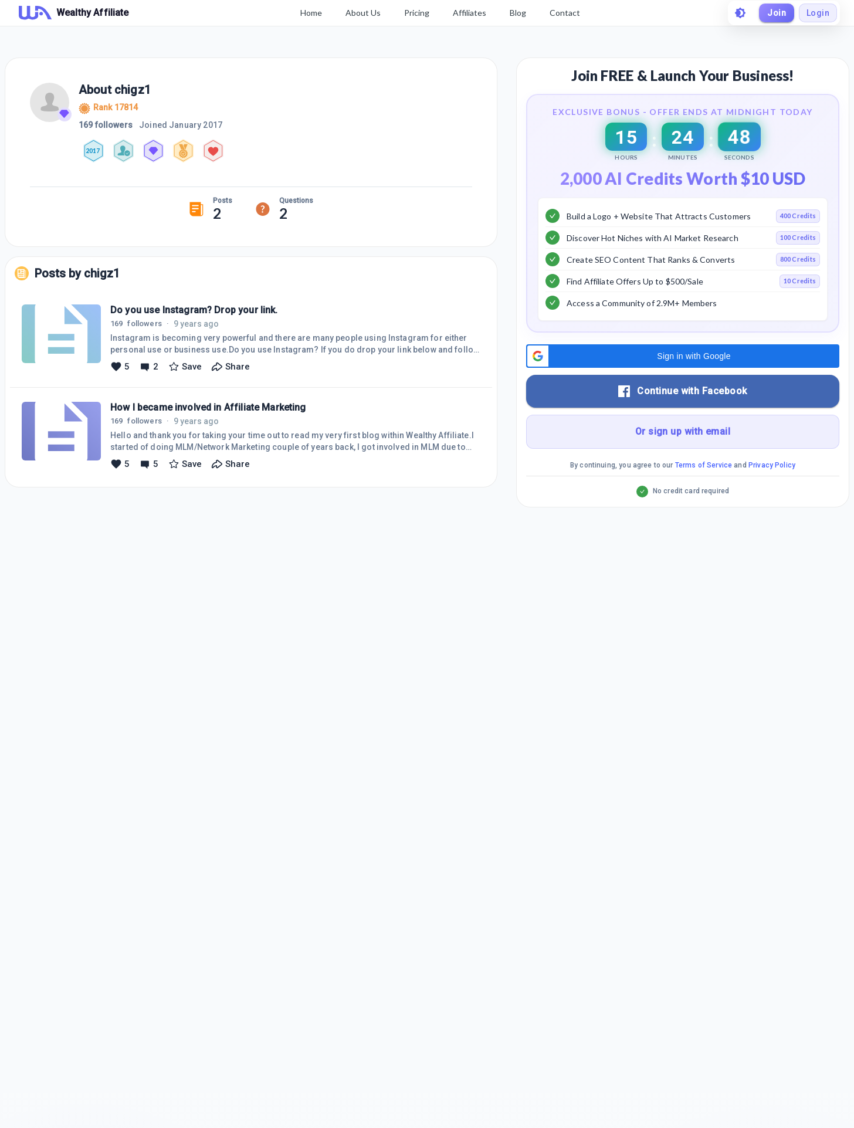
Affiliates (469, 13)
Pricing (416, 13)
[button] (682, 385)
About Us (363, 13)
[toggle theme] (740, 13)
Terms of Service (703, 494)
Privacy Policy (771, 494)
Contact (565, 13)
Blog (518, 13)
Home (311, 13)
